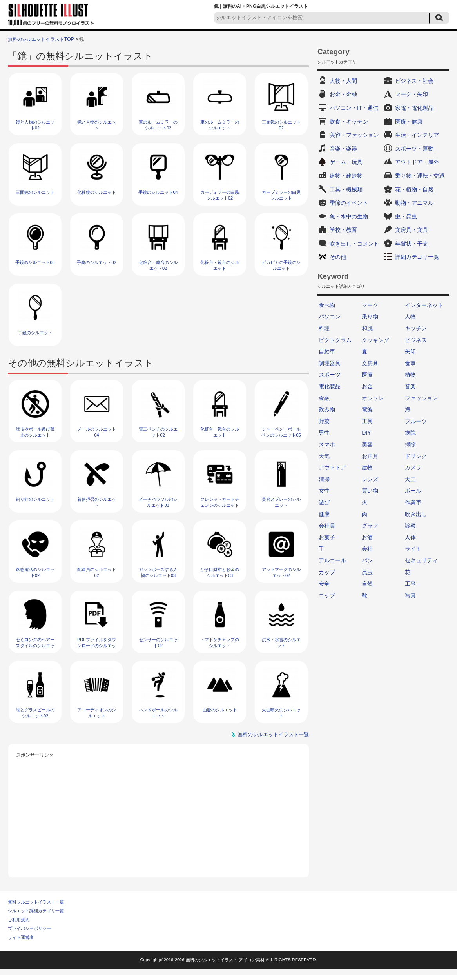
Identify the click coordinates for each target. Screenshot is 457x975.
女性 (324, 491)
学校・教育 (343, 230)
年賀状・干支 (411, 243)
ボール (413, 491)
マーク (370, 305)
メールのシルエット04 (96, 432)
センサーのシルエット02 (158, 642)
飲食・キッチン (349, 121)
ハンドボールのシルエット (158, 713)
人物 (410, 316)
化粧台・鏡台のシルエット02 (158, 265)
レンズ (370, 479)
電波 (367, 409)
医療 (367, 374)
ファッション (421, 398)
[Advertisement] (158, 814)
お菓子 (327, 537)
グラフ (370, 525)
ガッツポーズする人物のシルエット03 (158, 572)
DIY (366, 432)
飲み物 (327, 409)
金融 (324, 398)
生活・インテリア (417, 135)
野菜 (324, 421)
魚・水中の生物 (349, 216)
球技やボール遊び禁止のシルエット (35, 432)
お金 (367, 386)
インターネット (424, 305)
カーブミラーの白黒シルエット (281, 195)
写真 (410, 595)
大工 (410, 479)
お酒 (367, 537)
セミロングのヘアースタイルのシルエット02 (35, 645)
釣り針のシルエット (35, 499)
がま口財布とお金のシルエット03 (219, 572)
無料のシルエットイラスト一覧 (273, 734)
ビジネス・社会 (414, 81)
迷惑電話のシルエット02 (35, 572)
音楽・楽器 (343, 149)
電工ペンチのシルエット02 (158, 432)
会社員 (327, 525)
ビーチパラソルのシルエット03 (158, 502)
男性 (324, 432)
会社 (367, 549)
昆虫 (367, 572)
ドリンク (416, 456)
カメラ (413, 467)
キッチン (416, 328)
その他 (338, 257)
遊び (324, 502)
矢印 (410, 351)
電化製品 (330, 386)
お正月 (370, 456)
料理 (324, 328)
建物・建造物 (346, 176)
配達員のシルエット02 (96, 572)
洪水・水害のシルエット (281, 642)
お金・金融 (343, 94)
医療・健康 (409, 121)
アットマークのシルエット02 (281, 572)
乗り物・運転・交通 (419, 176)
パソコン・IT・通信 (354, 108)
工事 (410, 583)
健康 (324, 514)
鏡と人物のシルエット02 (35, 125)
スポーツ (330, 374)
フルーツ (416, 421)
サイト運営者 (21, 937)
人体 (410, 537)
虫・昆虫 (406, 216)
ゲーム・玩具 (346, 162)
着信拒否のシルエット (96, 502)
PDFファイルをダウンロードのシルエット (96, 645)
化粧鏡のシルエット (96, 192)
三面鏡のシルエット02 (281, 125)
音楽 (410, 386)
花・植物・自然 (414, 189)
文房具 (370, 363)
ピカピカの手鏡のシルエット (281, 265)
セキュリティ (421, 560)
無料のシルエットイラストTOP (41, 39)
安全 (324, 583)
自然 (367, 583)
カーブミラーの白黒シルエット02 (219, 195)
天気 (324, 456)
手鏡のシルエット (35, 332)
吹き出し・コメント (354, 243)
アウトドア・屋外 (417, 162)
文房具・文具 (411, 230)
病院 (410, 432)
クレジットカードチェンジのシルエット (219, 502)
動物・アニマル (414, 203)
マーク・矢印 (411, 94)
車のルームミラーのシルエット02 (158, 125)
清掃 (324, 479)
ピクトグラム (335, 340)
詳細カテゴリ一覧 (417, 257)
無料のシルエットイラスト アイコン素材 (225, 959)
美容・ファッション (354, 135)
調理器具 (330, 363)
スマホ (327, 444)
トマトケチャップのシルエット (219, 642)
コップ (327, 595)
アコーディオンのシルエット (96, 713)
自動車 (327, 351)
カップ (327, 572)
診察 (410, 525)
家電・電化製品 (414, 108)
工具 (367, 421)
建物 (367, 467)
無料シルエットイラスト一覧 (36, 902)
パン (367, 560)
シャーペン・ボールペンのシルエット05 (281, 432)
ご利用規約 (18, 919)
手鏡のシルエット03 (34, 262)
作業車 (413, 502)
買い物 (370, 491)
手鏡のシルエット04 (158, 192)
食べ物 (327, 305)
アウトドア (332, 467)
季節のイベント (349, 203)
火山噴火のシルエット (281, 713)
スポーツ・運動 (414, 149)
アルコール (332, 560)
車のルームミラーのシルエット (219, 125)
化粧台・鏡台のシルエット (219, 265)
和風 (367, 328)
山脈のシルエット (220, 710)
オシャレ (373, 398)
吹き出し (416, 514)
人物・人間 (343, 81)
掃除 (410, 444)
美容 (367, 444)
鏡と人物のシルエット (96, 125)
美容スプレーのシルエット (281, 502)
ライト (413, 549)
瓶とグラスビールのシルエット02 (35, 713)
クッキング (375, 340)
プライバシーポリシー (29, 928)
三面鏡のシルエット (35, 192)
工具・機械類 (346, 189)
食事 (410, 363)
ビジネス (416, 340)
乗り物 (370, 316)
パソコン (330, 316)
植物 (410, 374)
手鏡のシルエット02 (96, 262)
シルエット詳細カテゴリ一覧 (36, 910)
